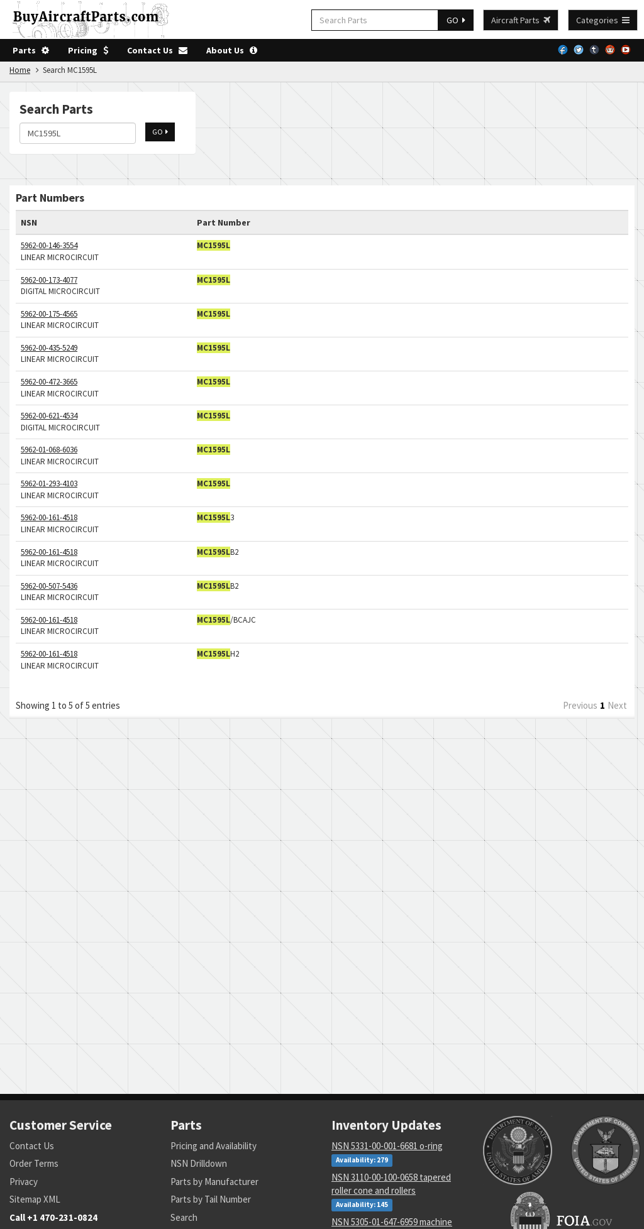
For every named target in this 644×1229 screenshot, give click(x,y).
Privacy (23, 1182)
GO (456, 20)
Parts (31, 50)
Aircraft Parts (520, 20)
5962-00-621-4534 (49, 415)
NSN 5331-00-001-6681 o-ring (387, 1146)
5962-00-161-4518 (49, 517)
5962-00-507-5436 (49, 586)
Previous (580, 705)
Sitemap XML (34, 1199)
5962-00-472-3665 (49, 381)
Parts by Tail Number (210, 1199)
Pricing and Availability (213, 1146)
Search (183, 1217)
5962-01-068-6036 (49, 449)
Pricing (88, 50)
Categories (603, 20)
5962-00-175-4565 (49, 314)
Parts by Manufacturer (214, 1182)
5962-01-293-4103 (49, 483)
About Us (231, 50)
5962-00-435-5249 (49, 347)
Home (19, 70)
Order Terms (33, 1163)
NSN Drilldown (198, 1163)
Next (617, 705)
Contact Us (157, 50)
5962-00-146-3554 (49, 245)
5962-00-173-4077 (49, 280)
